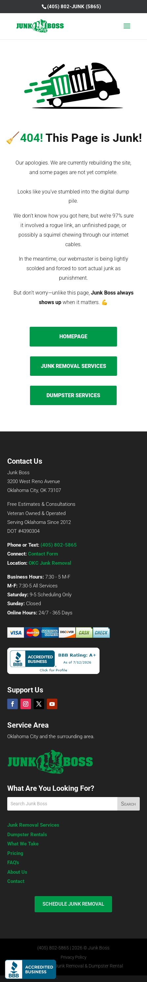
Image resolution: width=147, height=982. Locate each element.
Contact (15, 881)
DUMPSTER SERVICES (73, 395)
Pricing (15, 853)
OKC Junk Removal (50, 563)
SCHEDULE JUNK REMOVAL (73, 904)
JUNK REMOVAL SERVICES (73, 366)
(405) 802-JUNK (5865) (74, 7)
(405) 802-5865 (59, 545)
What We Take (23, 844)
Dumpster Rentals (27, 835)
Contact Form (43, 554)
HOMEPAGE (73, 336)
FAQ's (13, 863)
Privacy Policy (73, 957)
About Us (17, 872)
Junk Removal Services (33, 825)
